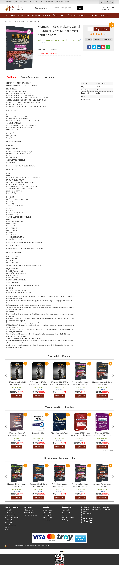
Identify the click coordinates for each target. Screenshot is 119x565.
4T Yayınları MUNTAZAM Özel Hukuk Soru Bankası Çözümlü (39, 384)
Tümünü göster (108, 400)
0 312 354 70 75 (88, 514)
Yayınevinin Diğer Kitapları (59, 407)
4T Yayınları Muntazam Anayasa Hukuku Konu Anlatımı (77, 486)
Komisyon (25, 438)
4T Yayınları (17, 389)
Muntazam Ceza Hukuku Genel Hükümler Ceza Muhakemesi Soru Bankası (81, 384)
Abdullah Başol (17, 387)
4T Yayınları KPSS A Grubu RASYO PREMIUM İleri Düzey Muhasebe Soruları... (89, 435)
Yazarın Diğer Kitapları (59, 356)
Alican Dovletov (47, 438)
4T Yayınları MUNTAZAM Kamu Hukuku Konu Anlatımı (17, 384)
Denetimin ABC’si (47, 433)
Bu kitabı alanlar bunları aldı (59, 458)
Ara (80, 8)
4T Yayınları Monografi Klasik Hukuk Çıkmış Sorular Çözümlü (25, 435)
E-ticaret (57, 551)
